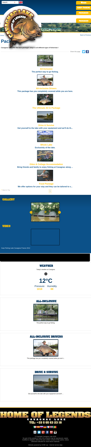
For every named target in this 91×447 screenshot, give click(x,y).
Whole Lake (45, 140)
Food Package (45, 179)
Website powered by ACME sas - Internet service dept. (45, 445)
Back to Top (5, 190)
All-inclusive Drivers (45, 83)
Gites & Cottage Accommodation (45, 159)
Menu (83, 3)
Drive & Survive (45, 120)
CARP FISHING (83, 8)
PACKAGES (83, 13)
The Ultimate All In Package (45, 102)
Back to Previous (85, 35)
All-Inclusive (45, 64)
